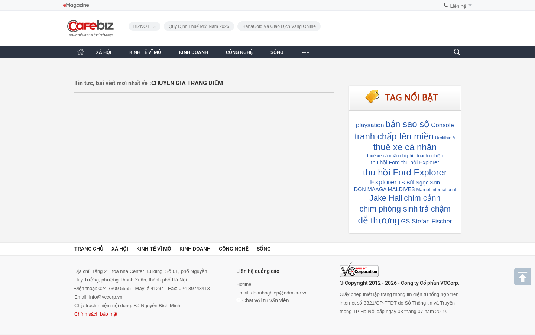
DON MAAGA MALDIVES (384, 189)
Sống (264, 249)
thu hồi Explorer (420, 162)
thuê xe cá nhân (405, 147)
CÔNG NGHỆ (239, 52)
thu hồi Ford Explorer (405, 172)
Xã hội (119, 249)
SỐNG (276, 52)
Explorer (383, 182)
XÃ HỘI (103, 52)
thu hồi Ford (385, 162)
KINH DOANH (193, 52)
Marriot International (436, 189)
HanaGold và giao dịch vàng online (279, 26)
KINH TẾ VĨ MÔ (145, 52)
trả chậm (435, 208)
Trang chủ (88, 249)
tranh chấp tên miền (393, 136)
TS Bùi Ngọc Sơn (419, 183)
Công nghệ (234, 249)
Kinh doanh (195, 249)
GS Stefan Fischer (426, 221)
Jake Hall (385, 198)
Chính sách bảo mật (95, 314)
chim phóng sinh (388, 208)
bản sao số (408, 124)
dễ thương (379, 220)
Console (442, 125)
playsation (370, 125)
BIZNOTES (144, 26)
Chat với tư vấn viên (262, 300)
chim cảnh (422, 198)
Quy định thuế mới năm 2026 (199, 26)
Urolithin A (445, 138)
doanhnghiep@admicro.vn (279, 293)
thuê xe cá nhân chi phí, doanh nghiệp (405, 155)
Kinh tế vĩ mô (153, 249)
